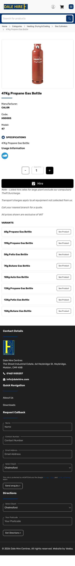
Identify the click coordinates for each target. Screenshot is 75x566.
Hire (37, 183)
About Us (8, 397)
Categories (17, 26)
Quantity (37, 167)
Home (4, 26)
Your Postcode (11, 517)
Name (7, 423)
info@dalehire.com (16, 379)
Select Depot (10, 464)
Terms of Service (64, 477)
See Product (64, 232)
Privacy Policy (48, 477)
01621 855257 (13, 373)
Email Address (11, 450)
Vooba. (69, 548)
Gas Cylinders (61, 26)
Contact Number (12, 437)
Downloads (9, 405)
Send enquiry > (12, 485)
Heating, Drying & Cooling (38, 26)
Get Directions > (13, 533)
